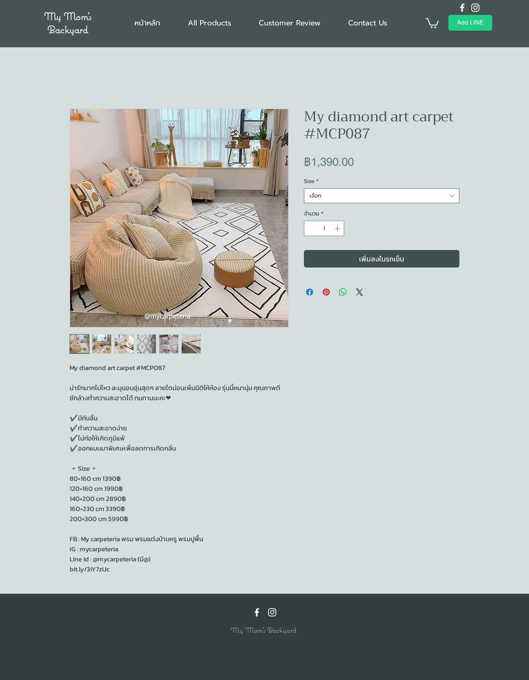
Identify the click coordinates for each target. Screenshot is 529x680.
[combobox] (381, 195)
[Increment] (338, 228)
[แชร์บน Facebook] (309, 292)
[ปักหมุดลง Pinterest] (326, 292)
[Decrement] (310, 228)
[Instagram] (475, 7)
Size (311, 181)
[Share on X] (359, 292)
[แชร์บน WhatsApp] (343, 292)
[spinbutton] (324, 228)
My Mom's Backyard (67, 23)
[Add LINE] (470, 23)
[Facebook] (462, 7)
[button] (432, 22)
